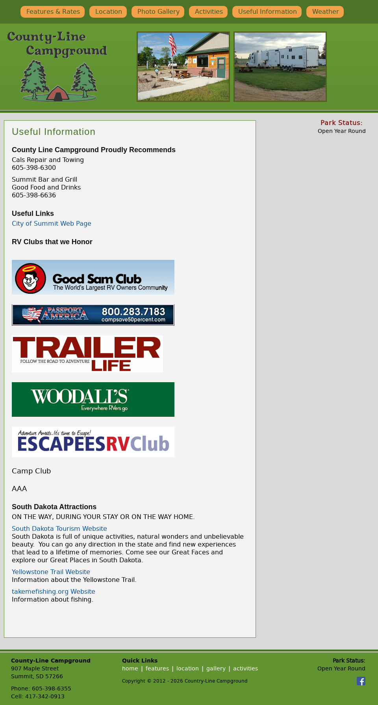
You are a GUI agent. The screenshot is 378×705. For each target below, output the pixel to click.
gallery (216, 668)
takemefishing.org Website (53, 591)
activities (245, 668)
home (130, 668)
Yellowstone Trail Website (51, 572)
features (157, 668)
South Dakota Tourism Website (59, 528)
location (187, 668)
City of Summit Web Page (51, 223)
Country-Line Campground (57, 66)
